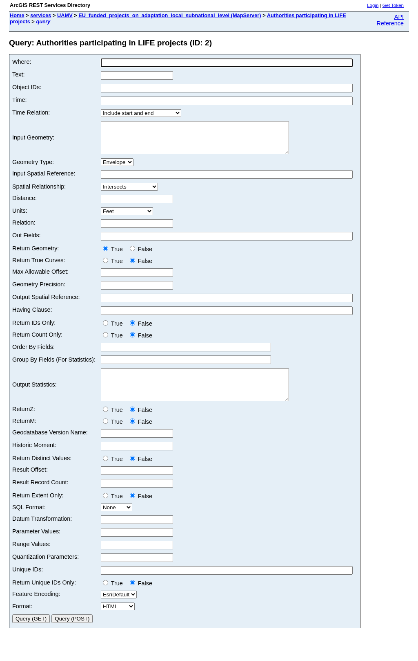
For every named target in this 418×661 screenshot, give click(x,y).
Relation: (24, 228)
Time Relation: (31, 112)
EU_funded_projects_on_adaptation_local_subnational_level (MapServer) (169, 15)
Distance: (24, 204)
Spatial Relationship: (39, 192)
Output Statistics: (34, 394)
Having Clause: (32, 316)
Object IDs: (26, 87)
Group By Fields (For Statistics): (54, 365)
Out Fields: (26, 241)
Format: (22, 618)
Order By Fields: (33, 353)
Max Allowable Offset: (40, 277)
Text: (18, 74)
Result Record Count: (40, 494)
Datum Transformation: (42, 531)
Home (17, 15)
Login (372, 5)
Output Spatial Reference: (46, 303)
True (114, 255)
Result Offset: (30, 482)
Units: (19, 217)
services (40, 15)
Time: (19, 100)
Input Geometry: (33, 140)
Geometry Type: (33, 168)
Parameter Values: (36, 543)
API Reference (390, 20)
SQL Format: (29, 519)
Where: (21, 61)
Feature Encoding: (36, 606)
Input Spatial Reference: (43, 179)
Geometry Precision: (38, 290)
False (141, 255)
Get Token (393, 5)
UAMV (65, 15)
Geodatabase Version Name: (50, 444)
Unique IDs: (27, 581)
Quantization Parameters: (45, 569)
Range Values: (31, 556)
